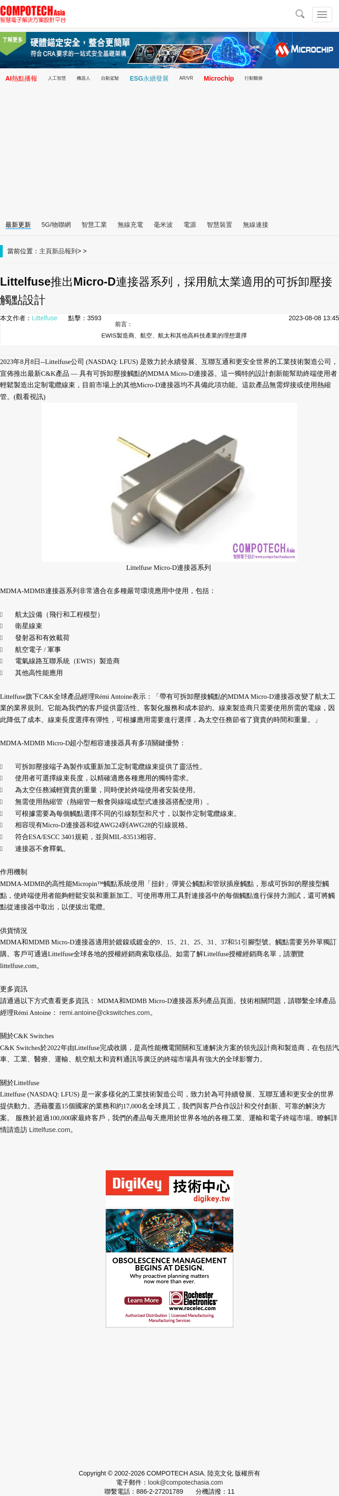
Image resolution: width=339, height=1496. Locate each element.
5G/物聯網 (56, 224)
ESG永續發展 (149, 78)
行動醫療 (254, 78)
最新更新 (18, 224)
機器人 (83, 78)
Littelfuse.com (49, 1129)
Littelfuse (44, 318)
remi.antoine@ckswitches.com (105, 1012)
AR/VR (186, 78)
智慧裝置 (219, 224)
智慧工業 (94, 224)
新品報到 (64, 251)
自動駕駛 (110, 78)
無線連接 (255, 224)
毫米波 (163, 224)
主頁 (45, 251)
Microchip (219, 78)
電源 (189, 224)
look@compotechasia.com (185, 1482)
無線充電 (130, 224)
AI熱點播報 (21, 78)
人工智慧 (57, 78)
